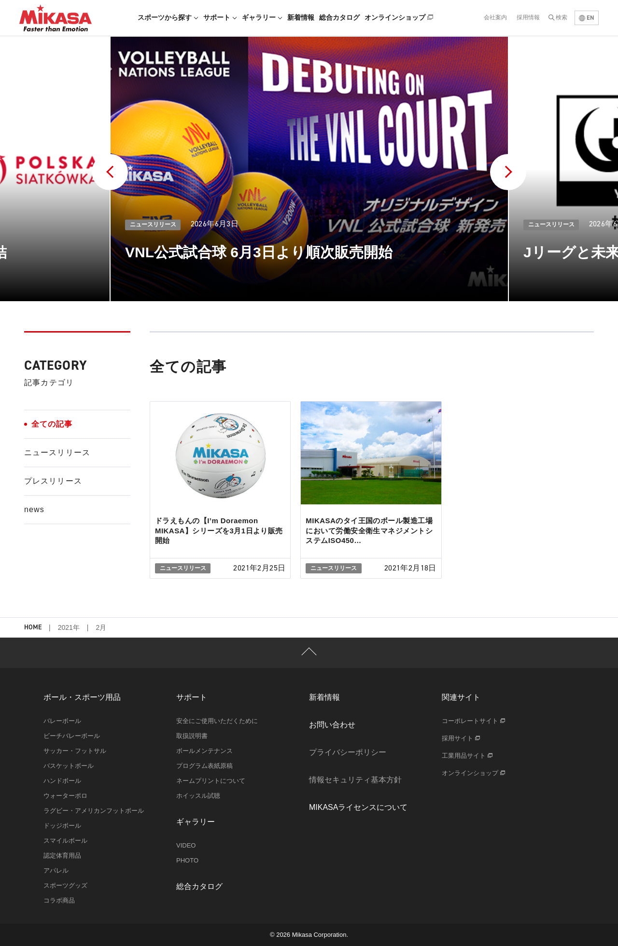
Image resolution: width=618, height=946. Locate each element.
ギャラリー (262, 17)
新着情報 (300, 17)
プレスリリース (53, 481)
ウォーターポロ (65, 795)
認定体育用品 (62, 855)
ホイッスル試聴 (198, 795)
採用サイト (461, 738)
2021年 (69, 627)
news (34, 509)
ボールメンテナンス (204, 750)
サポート (220, 17)
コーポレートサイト (473, 720)
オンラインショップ (399, 17)
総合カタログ (339, 17)
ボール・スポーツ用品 (82, 697)
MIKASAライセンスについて (358, 807)
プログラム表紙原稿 (204, 765)
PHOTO (187, 860)
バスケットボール (68, 765)
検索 (561, 17)
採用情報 (528, 17)
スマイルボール (65, 840)
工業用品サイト (467, 755)
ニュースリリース (57, 452)
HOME (33, 627)
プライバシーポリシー (347, 752)
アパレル (56, 870)
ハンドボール (62, 780)
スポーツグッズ (65, 885)
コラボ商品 (59, 900)
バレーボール (62, 720)
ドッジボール (62, 825)
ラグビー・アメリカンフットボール (93, 810)
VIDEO (186, 845)
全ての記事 (52, 424)
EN (586, 18)
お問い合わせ (332, 725)
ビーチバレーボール (71, 735)
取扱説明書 (192, 735)
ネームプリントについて (210, 780)
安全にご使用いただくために (217, 720)
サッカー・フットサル (74, 750)
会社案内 (495, 17)
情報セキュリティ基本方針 (355, 780)
